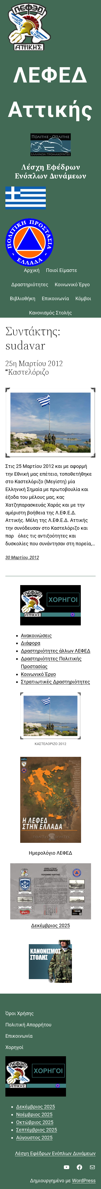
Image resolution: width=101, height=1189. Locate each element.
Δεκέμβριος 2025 (50, 925)
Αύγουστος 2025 (34, 1137)
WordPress (84, 1180)
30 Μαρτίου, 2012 (22, 557)
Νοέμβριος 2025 (34, 1114)
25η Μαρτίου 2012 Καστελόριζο (34, 367)
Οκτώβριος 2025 (34, 1122)
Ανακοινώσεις (36, 635)
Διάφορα (30, 643)
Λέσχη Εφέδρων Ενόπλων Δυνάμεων (55, 1153)
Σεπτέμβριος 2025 (36, 1130)
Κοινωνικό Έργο (38, 674)
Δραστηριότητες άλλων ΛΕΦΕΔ (55, 651)
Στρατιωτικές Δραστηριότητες (55, 682)
